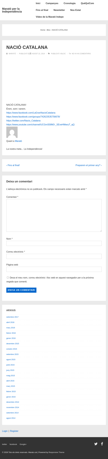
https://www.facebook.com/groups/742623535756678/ (33, 116)
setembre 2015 (12, 354)
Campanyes (52, 3)
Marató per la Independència (12, 10)
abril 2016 (10, 322)
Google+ (23, 444)
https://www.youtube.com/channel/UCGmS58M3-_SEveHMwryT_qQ (40, 124)
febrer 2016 (11, 333)
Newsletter (59, 10)
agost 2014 (10, 418)
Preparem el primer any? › (89, 165)
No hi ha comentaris (81, 54)
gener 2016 (11, 338)
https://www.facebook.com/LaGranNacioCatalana (30, 113)
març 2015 (10, 386)
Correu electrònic (14, 252)
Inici (38, 3)
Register (14, 431)
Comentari (12, 197)
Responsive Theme (56, 452)
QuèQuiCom (87, 3)
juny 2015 (10, 370)
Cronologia (70, 3)
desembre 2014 (12, 402)
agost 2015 (10, 359)
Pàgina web (12, 265)
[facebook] (102, 445)
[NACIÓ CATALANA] (38, 54)
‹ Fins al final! (13, 165)
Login (5, 431)
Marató (18, 141)
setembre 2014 (12, 413)
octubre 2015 (11, 349)
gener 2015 (11, 397)
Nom (8, 239)
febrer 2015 (11, 391)
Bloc (63, 54)
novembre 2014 (12, 407)
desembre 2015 (12, 344)
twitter (4, 444)
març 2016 (10, 328)
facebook (13, 444)
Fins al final (42, 10)
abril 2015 (10, 381)
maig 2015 (10, 375)
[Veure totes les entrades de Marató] (11, 54)
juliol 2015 (10, 365)
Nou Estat (75, 10)
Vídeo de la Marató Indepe (50, 17)
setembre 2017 (12, 317)
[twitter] (96, 445)
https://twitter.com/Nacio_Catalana (23, 120)
